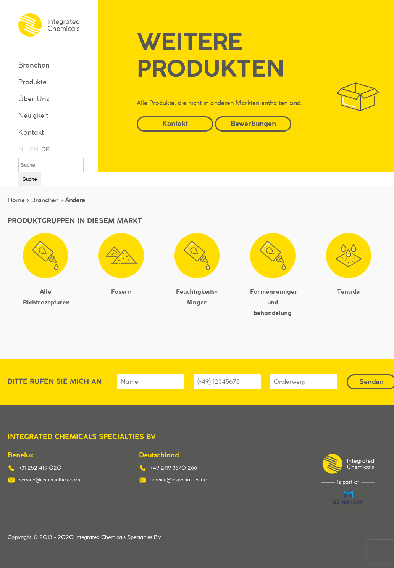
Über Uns (33, 99)
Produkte (32, 82)
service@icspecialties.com (49, 480)
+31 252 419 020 (40, 468)
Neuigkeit (33, 116)
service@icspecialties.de (178, 480)
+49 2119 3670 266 (173, 468)
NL (22, 149)
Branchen (34, 65)
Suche (30, 179)
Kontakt (31, 132)
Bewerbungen (253, 123)
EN (33, 149)
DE (45, 149)
